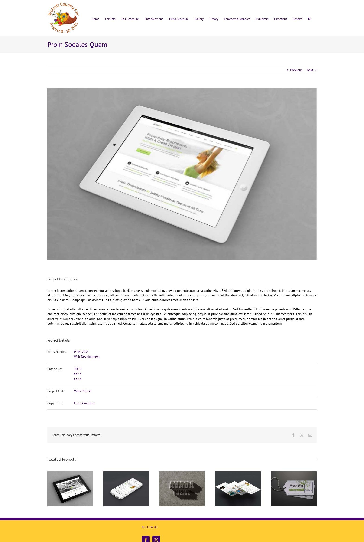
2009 (77, 369)
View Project (83, 391)
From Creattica (84, 403)
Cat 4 (77, 379)
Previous (296, 70)
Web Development (87, 357)
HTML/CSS (81, 352)
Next (310, 70)
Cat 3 (77, 374)
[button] (309, 18)
